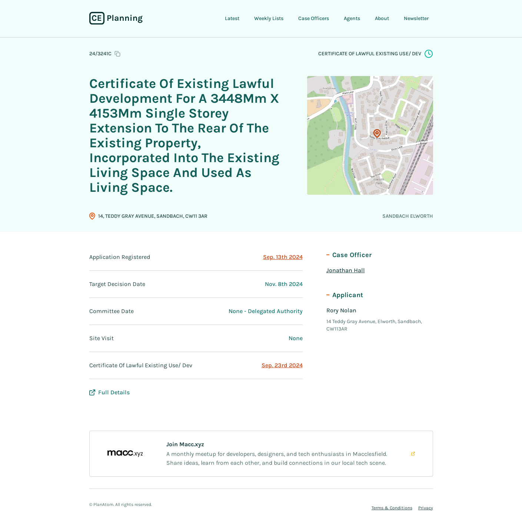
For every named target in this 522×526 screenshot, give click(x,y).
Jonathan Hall (345, 270)
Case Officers (313, 18)
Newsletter (416, 18)
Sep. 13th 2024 (283, 256)
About (382, 18)
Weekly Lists (268, 18)
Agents (352, 18)
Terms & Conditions (392, 507)
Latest (232, 18)
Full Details (109, 392)
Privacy (425, 507)
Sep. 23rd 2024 (282, 365)
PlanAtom (103, 504)
